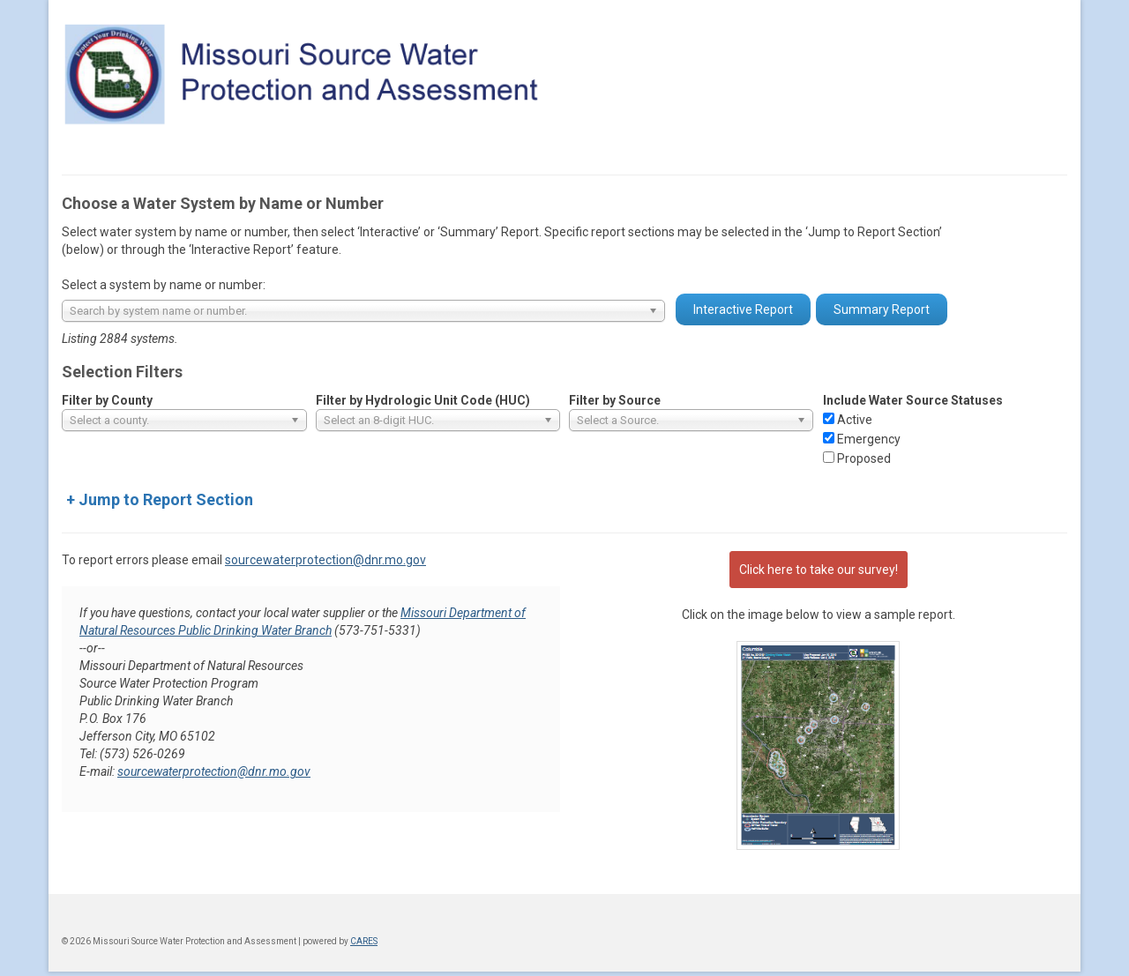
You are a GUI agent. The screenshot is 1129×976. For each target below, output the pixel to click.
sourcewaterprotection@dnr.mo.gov (325, 560)
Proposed (864, 458)
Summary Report (882, 309)
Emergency (869, 439)
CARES (364, 941)
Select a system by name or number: (163, 285)
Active (854, 420)
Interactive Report (743, 309)
